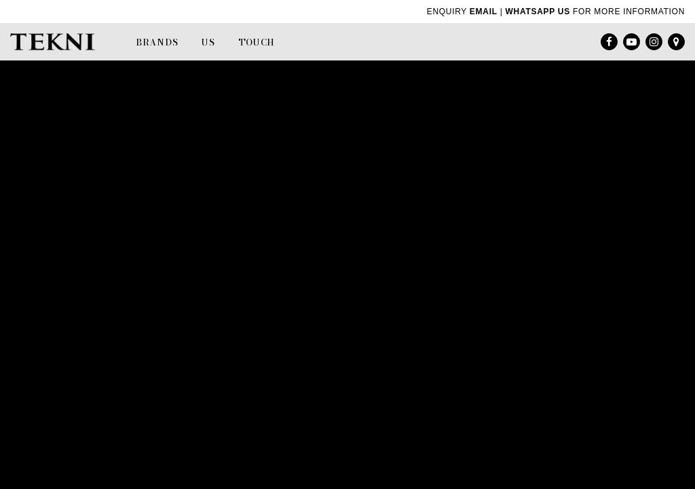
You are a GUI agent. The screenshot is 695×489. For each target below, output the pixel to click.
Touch (257, 42)
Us (208, 42)
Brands (157, 42)
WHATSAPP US (538, 11)
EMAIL (483, 11)
